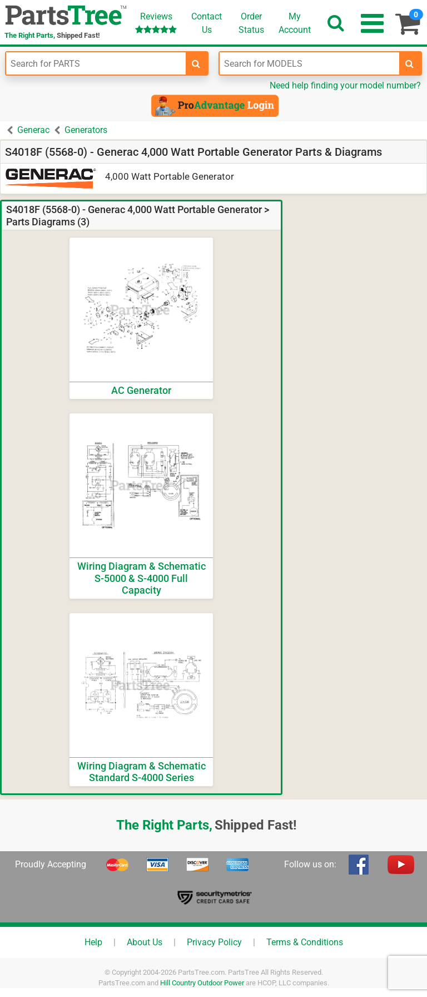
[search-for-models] (410, 63)
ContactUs (206, 23)
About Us (144, 942)
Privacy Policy (214, 942)
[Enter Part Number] (96, 63)
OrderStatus (251, 23)
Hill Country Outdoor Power (202, 983)
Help (93, 942)
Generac (33, 130)
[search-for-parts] (196, 63)
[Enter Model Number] (309, 63)
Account (295, 23)
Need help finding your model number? (345, 85)
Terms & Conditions (304, 942)
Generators (85, 130)
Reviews (156, 22)
